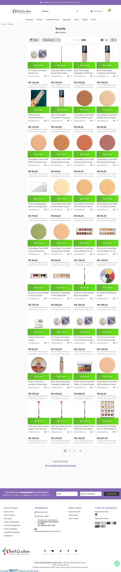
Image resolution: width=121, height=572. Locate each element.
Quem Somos (9, 512)
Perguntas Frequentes (12, 532)
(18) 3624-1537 (41, 512)
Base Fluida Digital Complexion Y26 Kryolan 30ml (84, 72)
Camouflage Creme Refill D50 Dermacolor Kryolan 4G (107, 383)
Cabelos (85, 19)
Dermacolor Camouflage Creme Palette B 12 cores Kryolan (84, 250)
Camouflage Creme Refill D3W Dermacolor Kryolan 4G (38, 161)
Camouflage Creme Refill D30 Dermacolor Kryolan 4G (84, 161)
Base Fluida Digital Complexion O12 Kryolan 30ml (107, 72)
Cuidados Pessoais (52, 19)
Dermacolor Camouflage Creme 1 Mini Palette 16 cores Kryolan (106, 427)
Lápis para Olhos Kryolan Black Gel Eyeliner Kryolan (84, 294)
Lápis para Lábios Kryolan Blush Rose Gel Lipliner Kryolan (84, 427)
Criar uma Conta (74, 512)
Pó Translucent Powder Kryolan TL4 (37, 72)
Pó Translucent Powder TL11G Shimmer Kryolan (84, 338)
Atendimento (8, 536)
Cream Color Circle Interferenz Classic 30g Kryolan (37, 383)
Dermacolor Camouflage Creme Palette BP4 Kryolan (60, 294)
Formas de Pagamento (12, 525)
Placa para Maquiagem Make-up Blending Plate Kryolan (37, 205)
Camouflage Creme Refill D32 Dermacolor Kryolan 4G (107, 161)
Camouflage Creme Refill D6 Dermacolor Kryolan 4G (107, 116)
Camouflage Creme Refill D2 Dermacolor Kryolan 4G (84, 205)
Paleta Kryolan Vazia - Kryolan (37, 338)
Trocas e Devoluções (11, 522)
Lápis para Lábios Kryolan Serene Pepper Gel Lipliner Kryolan (61, 427)
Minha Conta (73, 515)
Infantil (93, 19)
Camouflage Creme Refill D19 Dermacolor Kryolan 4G (84, 116)
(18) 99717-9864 (41, 516)
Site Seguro (8, 518)
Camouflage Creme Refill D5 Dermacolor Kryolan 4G (61, 161)
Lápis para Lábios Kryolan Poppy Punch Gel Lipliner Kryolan (38, 427)
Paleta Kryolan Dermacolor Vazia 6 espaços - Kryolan (36, 116)
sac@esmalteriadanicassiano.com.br (47, 530)
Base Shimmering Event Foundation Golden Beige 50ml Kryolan (61, 383)
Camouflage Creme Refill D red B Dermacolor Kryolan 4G (38, 250)
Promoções (29, 19)
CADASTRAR (112, 494)
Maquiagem (67, 19)
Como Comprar (9, 515)
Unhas (76, 19)
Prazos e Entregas (10, 529)
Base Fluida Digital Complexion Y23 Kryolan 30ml (61, 116)
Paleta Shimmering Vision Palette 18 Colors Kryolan (84, 383)
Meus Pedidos (74, 518)
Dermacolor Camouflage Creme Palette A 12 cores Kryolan (107, 250)
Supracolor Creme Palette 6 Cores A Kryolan (38, 294)
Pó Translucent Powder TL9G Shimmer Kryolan (106, 338)
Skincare (40, 19)
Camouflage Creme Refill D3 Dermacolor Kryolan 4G (107, 205)
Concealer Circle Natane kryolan (106, 294)
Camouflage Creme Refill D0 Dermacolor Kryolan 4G (61, 205)
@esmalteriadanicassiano (60, 465)
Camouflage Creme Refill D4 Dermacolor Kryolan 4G (61, 250)
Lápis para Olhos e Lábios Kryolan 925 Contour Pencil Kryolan (61, 72)
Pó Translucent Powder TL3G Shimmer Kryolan (60, 338)
